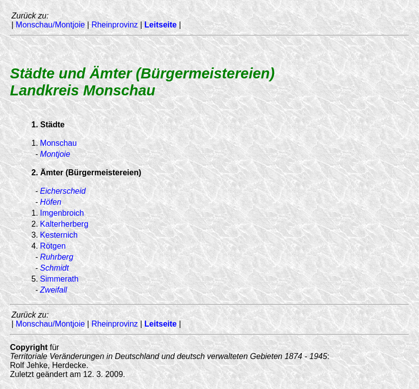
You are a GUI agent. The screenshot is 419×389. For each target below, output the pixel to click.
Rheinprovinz (114, 24)
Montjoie (55, 154)
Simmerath (59, 279)
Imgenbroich (62, 213)
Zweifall (53, 290)
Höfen (50, 202)
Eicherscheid (63, 191)
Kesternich (59, 235)
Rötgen (53, 246)
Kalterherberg (64, 224)
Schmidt (54, 268)
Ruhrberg (56, 257)
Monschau (58, 143)
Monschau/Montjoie (50, 24)
